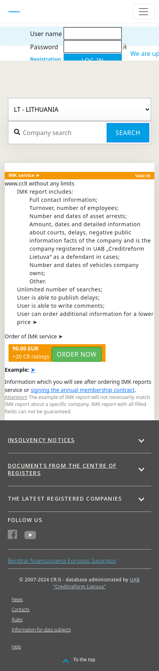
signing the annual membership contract (83, 390)
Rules (17, 619)
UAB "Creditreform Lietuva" (96, 583)
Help (16, 646)
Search (128, 132)
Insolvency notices (41, 440)
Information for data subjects (41, 629)
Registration (45, 58)
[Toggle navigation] (143, 11)
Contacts (20, 609)
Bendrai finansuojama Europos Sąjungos (62, 560)
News (17, 599)
